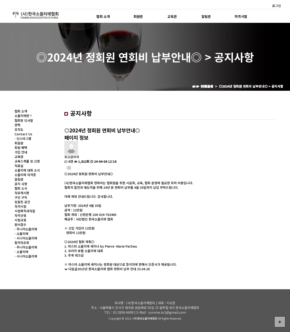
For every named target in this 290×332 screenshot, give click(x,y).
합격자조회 (21, 242)
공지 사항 (20, 184)
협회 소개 (103, 16)
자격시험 (240, 16)
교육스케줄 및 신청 (27, 161)
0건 (68, 161)
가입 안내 (20, 152)
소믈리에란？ (23, 115)
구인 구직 (20, 197)
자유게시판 (21, 193)
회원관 (138, 16)
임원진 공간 (22, 202)
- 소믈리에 (21, 233)
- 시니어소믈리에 (25, 238)
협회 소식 (20, 188)
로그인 (276, 5)
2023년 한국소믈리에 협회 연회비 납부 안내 (106, 269)
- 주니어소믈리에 (25, 229)
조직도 (18, 129)
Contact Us (23, 134)
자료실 (18, 165)
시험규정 (20, 220)
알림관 (206, 16)
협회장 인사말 (23, 120)
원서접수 (20, 224)
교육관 (172, 16)
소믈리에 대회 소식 (27, 170)
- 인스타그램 (22, 138)
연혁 (17, 125)
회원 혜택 (20, 147)
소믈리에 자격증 (25, 174)
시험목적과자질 (24, 211)
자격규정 (20, 215)
